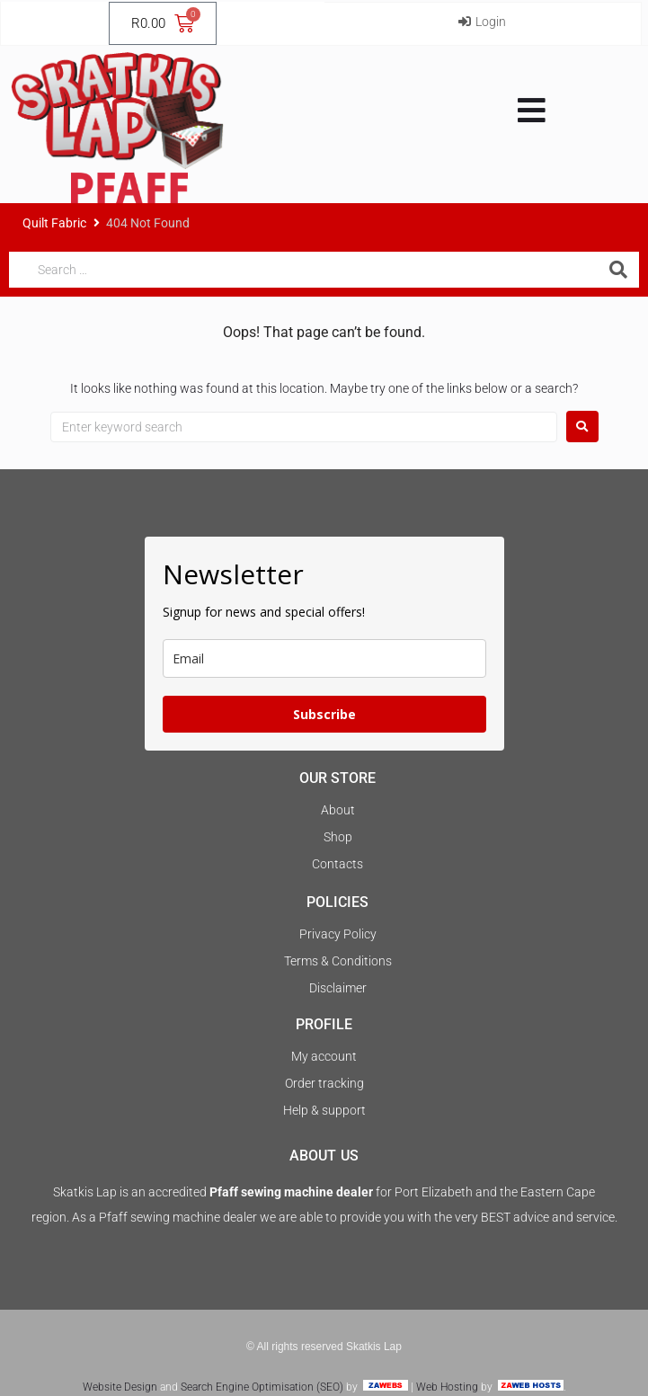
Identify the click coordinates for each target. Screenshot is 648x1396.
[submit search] (621, 270)
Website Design (120, 1387)
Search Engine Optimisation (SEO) (262, 1387)
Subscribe (324, 714)
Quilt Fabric (54, 223)
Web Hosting (447, 1387)
